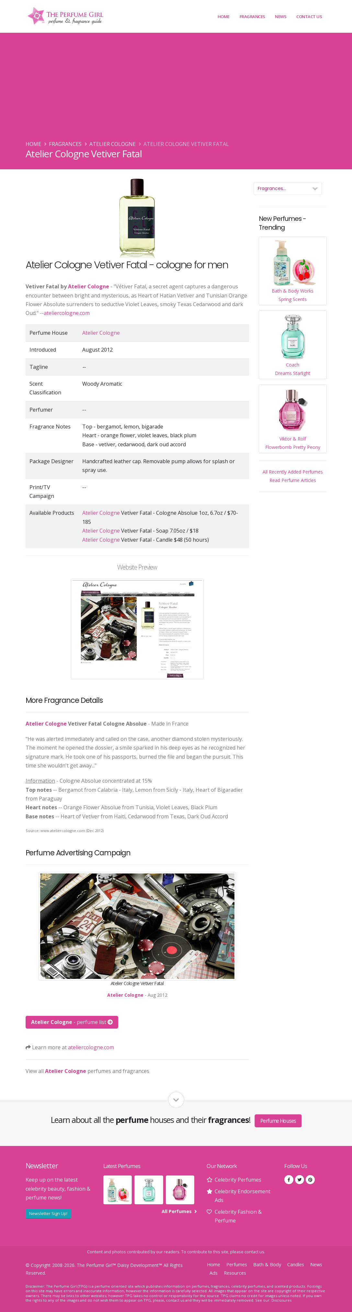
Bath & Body (267, 1264)
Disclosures (281, 1300)
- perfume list (72, 1022)
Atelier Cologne (112, 144)
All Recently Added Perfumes (293, 472)
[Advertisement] (176, 91)
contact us (254, 1252)
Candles (295, 1264)
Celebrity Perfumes (238, 1179)
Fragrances (252, 16)
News (280, 16)
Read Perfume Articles (292, 480)
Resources (235, 1273)
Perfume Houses (278, 1120)
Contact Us (309, 16)
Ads (214, 1273)
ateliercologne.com (67, 313)
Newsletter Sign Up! (48, 1213)
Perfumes (236, 1264)
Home (224, 16)
